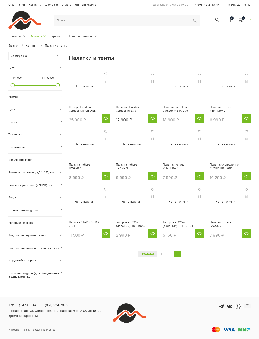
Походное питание (82, 36)
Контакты (35, 5)
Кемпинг (38, 36)
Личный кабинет (86, 5)
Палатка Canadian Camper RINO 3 (128, 109)
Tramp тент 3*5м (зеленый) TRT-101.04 (178, 224)
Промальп (17, 36)
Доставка (51, 5)
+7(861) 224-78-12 (238, 5)
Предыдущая (147, 253)
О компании (16, 5)
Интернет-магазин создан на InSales (31, 329)
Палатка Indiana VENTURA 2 (220, 109)
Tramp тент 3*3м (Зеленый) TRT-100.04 (131, 224)
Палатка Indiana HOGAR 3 (79, 166)
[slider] (13, 85)
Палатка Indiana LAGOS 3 (220, 224)
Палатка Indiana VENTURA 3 (173, 166)
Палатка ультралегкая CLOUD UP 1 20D (224, 166)
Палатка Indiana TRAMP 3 (126, 166)
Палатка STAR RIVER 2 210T (84, 224)
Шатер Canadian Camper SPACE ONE (82, 109)
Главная (13, 45)
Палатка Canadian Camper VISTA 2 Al (175, 109)
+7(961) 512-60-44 (207, 5)
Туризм (57, 36)
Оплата (66, 5)
